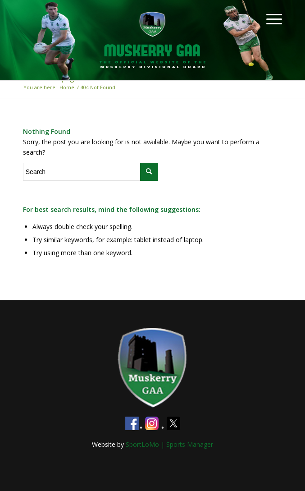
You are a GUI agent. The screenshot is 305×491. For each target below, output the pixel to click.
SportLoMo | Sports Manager (169, 444)
